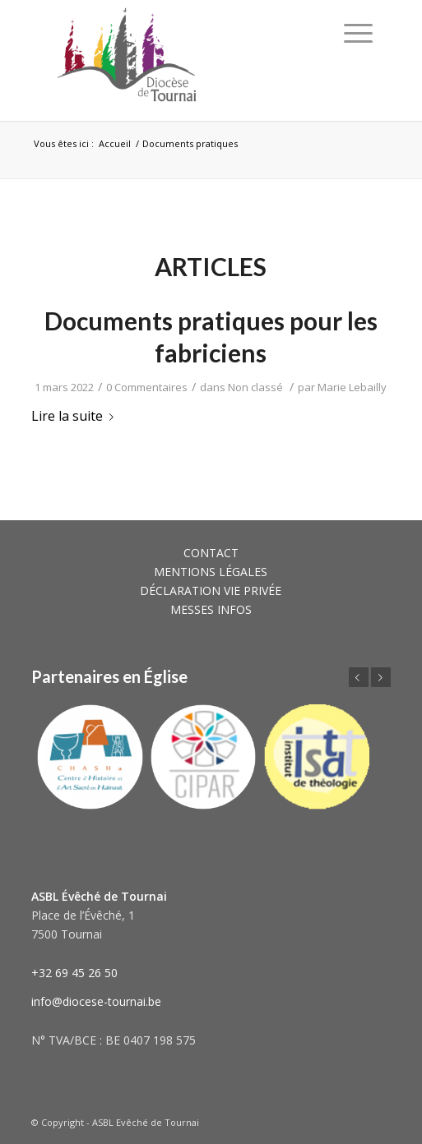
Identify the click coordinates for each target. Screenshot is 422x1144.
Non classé (255, 387)
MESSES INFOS (211, 609)
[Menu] (358, 33)
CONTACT (211, 552)
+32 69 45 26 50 (74, 972)
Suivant (381, 677)
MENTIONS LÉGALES (210, 571)
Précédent (359, 677)
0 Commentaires (147, 387)
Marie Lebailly (352, 387)
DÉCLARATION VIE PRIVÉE (210, 590)
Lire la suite (75, 416)
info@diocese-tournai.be (96, 1001)
